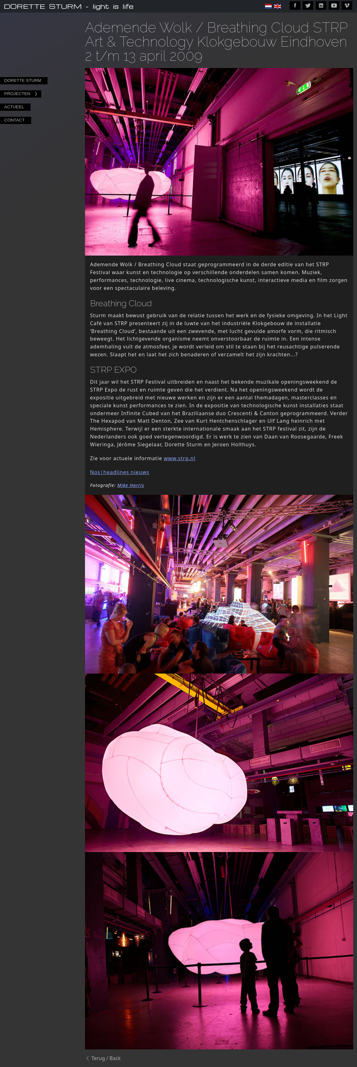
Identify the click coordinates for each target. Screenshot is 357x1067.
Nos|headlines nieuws (119, 472)
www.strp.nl (180, 458)
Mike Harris (130, 485)
